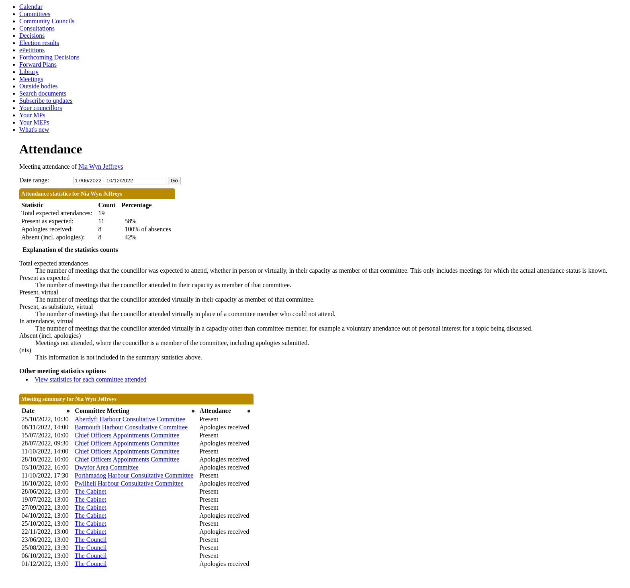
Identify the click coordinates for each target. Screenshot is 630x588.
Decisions (32, 35)
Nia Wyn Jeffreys (100, 166)
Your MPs (32, 115)
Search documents (42, 93)
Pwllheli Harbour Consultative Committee (129, 483)
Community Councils (46, 21)
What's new (34, 129)
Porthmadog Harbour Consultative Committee (134, 475)
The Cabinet (90, 491)
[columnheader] (46, 411)
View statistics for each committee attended (91, 379)
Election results (39, 42)
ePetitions (32, 50)
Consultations (37, 28)
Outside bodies (38, 86)
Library (29, 71)
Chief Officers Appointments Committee (127, 435)
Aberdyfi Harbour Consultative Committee (130, 419)
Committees (34, 13)
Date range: (34, 180)
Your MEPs (34, 122)
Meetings (31, 79)
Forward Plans (38, 64)
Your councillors (40, 107)
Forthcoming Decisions (49, 57)
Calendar (31, 6)
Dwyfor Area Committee (107, 467)
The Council (91, 539)
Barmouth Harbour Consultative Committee (131, 427)
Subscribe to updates (45, 100)
